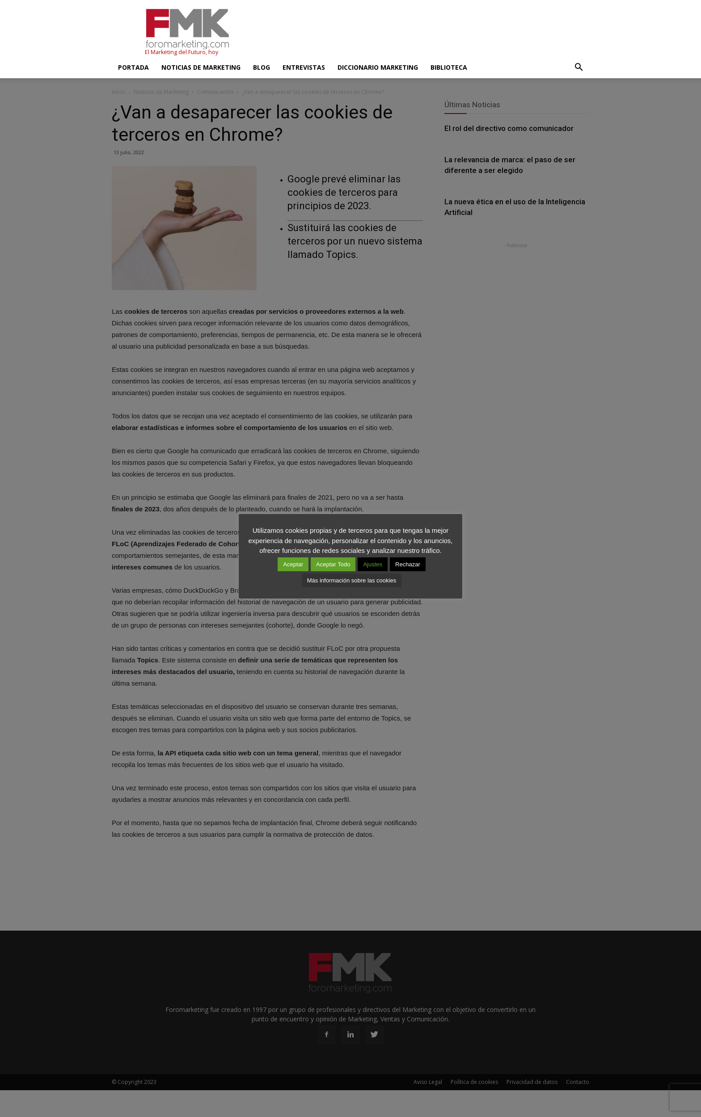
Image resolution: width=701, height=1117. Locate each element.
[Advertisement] (426, 33)
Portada (133, 67)
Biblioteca (449, 67)
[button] (578, 67)
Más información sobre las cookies (351, 580)
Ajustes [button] (372, 564)
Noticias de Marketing (201, 67)
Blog (261, 67)
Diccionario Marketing (378, 67)
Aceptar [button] (293, 564)
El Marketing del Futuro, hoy (181, 52)
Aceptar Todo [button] (333, 564)
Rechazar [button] (407, 564)
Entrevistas (304, 67)
